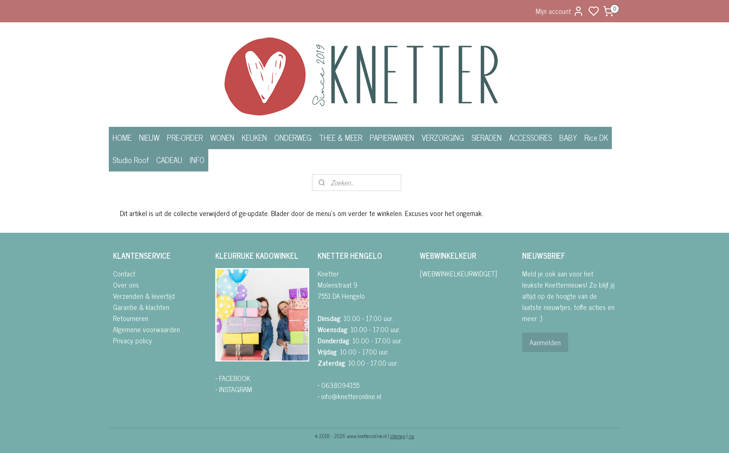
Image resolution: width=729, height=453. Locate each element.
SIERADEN (486, 137)
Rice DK (596, 137)
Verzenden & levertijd (144, 296)
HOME (122, 137)
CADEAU (169, 159)
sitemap (397, 436)
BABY (568, 137)
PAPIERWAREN (392, 137)
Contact (124, 273)
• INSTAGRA (231, 389)
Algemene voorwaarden (146, 329)
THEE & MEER (340, 137)
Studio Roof (131, 159)
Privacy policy (132, 340)
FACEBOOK (234, 378)
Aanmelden (545, 342)
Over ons (126, 284)
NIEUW (149, 137)
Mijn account (560, 11)
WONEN (222, 137)
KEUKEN (254, 137)
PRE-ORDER (185, 137)
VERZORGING (443, 137)
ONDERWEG (292, 137)
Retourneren (130, 318)
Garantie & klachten (141, 307)
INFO (197, 159)
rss (411, 436)
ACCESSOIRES (530, 137)
